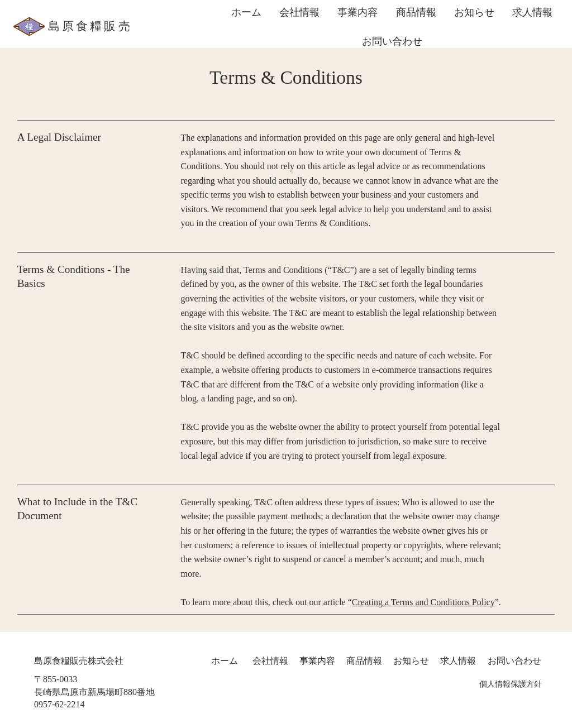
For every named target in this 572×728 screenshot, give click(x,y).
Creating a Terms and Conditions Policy (423, 602)
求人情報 (458, 660)
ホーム (223, 660)
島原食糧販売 (90, 26)
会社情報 (270, 660)
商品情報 (364, 660)
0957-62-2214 (59, 704)
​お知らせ (411, 660)
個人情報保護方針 (510, 684)
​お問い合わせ (514, 660)
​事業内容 (317, 660)
